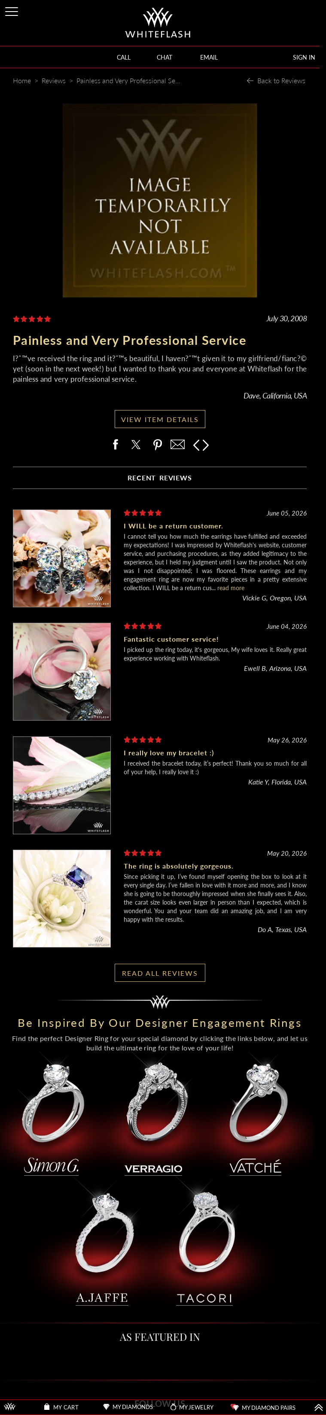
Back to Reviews (281, 80)
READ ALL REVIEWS (160, 973)
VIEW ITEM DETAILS (160, 419)
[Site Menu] (12, 10)
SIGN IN (304, 57)
